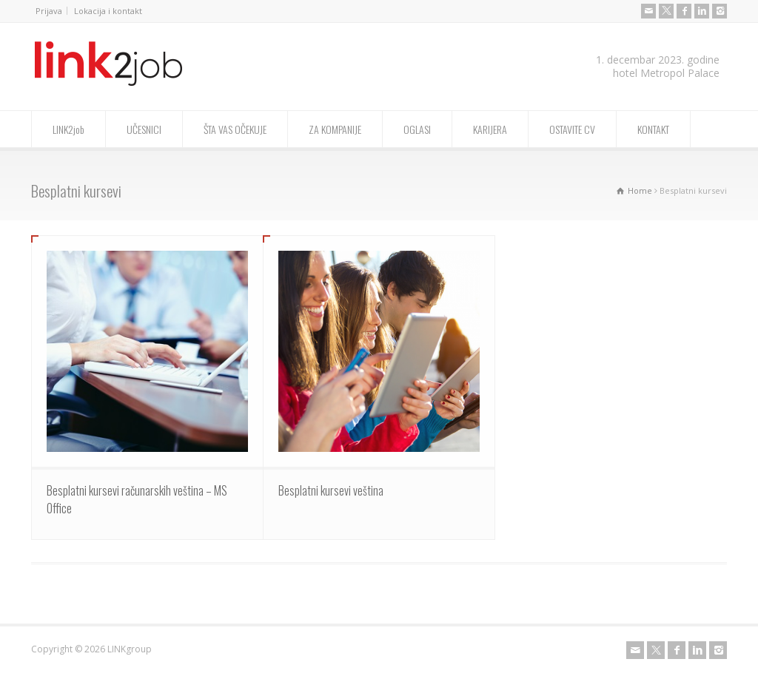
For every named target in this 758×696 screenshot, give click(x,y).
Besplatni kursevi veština (330, 490)
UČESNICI (144, 129)
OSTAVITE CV (572, 129)
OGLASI (417, 129)
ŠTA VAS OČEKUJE (235, 129)
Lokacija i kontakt (108, 10)
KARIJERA (490, 129)
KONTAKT (653, 129)
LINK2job (68, 129)
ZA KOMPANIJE (335, 129)
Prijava (49, 10)
